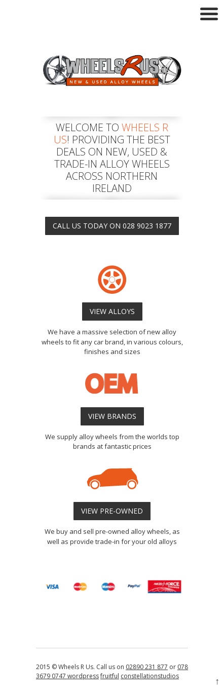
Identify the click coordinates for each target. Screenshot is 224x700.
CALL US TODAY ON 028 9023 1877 (112, 225)
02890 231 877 (147, 667)
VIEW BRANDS (112, 416)
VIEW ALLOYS (112, 311)
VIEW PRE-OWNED (112, 511)
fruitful (109, 676)
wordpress (82, 676)
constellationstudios (150, 676)
